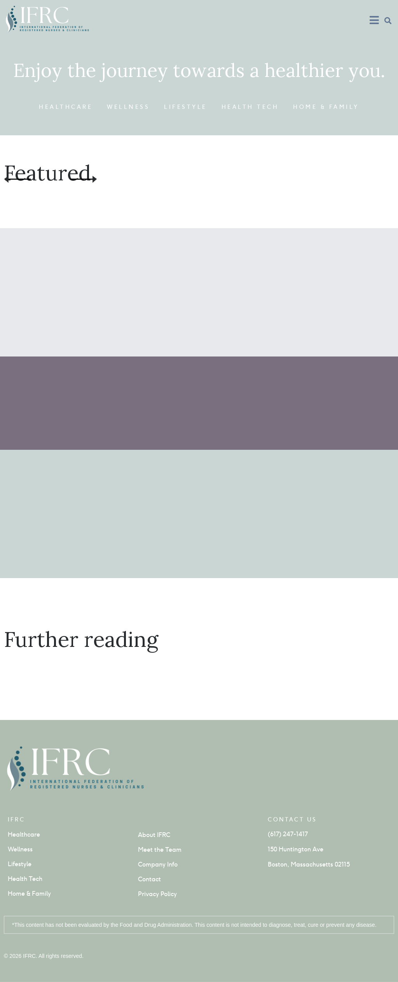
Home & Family (326, 106)
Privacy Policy (157, 894)
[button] (387, 20)
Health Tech (250, 106)
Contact (149, 879)
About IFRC (154, 835)
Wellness (128, 106)
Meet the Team (160, 850)
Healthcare (66, 106)
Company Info (158, 864)
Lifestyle (185, 106)
